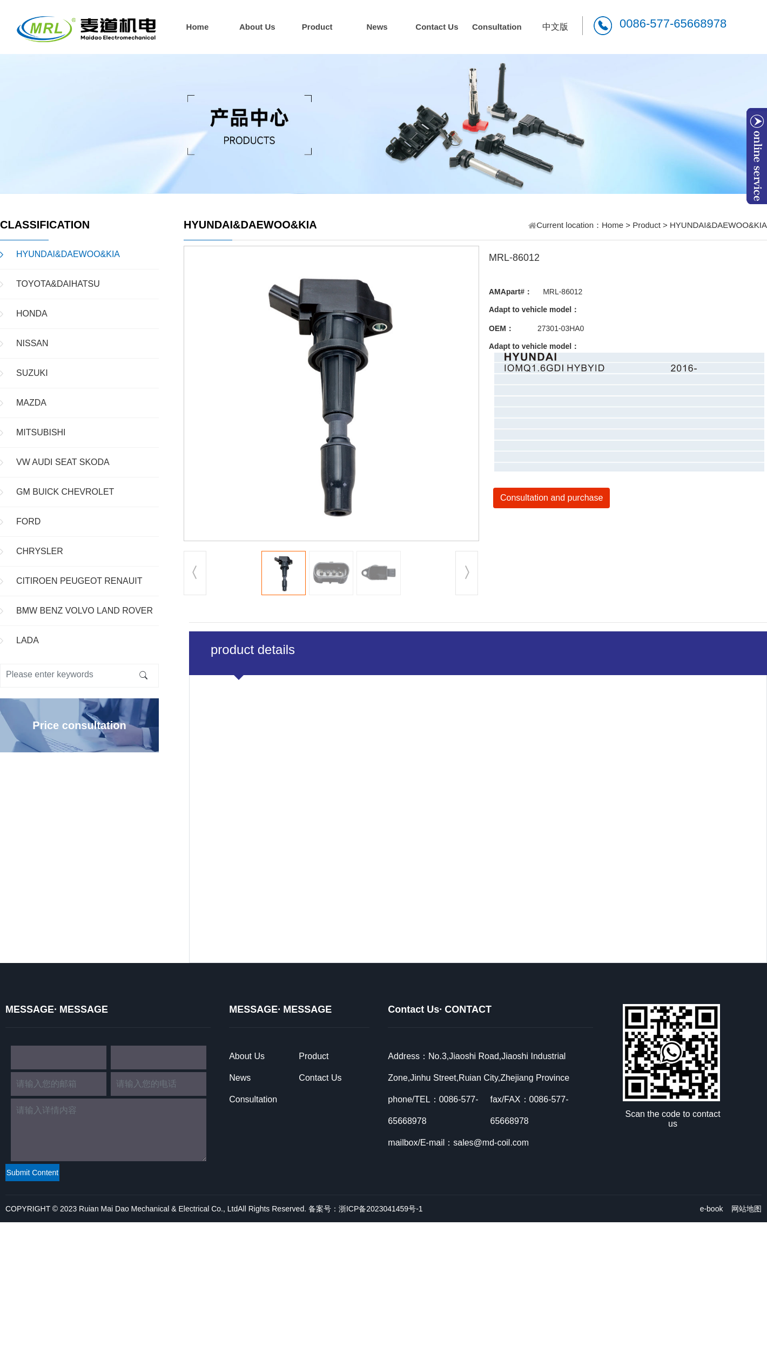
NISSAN (32, 343)
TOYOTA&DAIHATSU (58, 283)
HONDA (32, 313)
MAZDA (31, 402)
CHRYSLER (39, 551)
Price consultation (79, 725)
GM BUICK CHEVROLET (65, 491)
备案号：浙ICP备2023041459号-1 (365, 1208)
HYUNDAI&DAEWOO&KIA (68, 254)
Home (197, 26)
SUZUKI (32, 373)
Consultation (497, 26)
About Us (257, 26)
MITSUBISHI (41, 432)
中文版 (555, 26)
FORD (28, 521)
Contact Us (436, 26)
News (376, 26)
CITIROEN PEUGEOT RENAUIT (79, 580)
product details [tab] (253, 649)
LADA (27, 640)
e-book (711, 1208)
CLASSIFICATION (45, 225)
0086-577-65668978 (673, 23)
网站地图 (746, 1208)
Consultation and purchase (551, 497)
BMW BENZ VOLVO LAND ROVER (84, 610)
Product (317, 26)
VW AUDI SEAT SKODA (63, 462)
